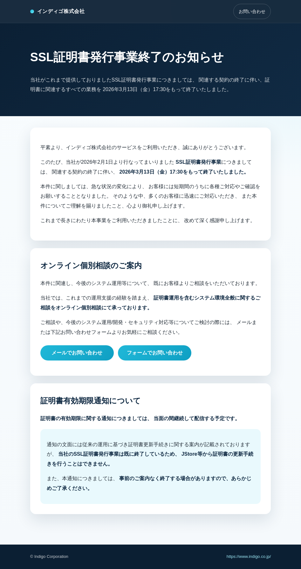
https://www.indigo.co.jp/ (249, 556)
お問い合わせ (252, 11)
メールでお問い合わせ (76, 352)
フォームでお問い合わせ (155, 352)
